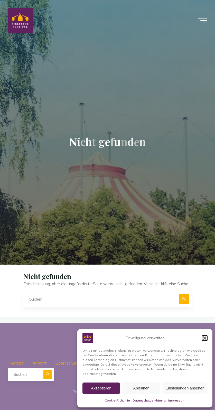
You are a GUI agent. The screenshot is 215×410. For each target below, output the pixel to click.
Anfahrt (39, 363)
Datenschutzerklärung (149, 400)
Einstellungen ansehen (184, 388)
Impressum (176, 400)
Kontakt (17, 363)
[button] (204, 338)
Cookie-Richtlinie (117, 400)
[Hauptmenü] (202, 20)
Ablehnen (141, 388)
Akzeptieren (101, 388)
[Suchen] (184, 299)
